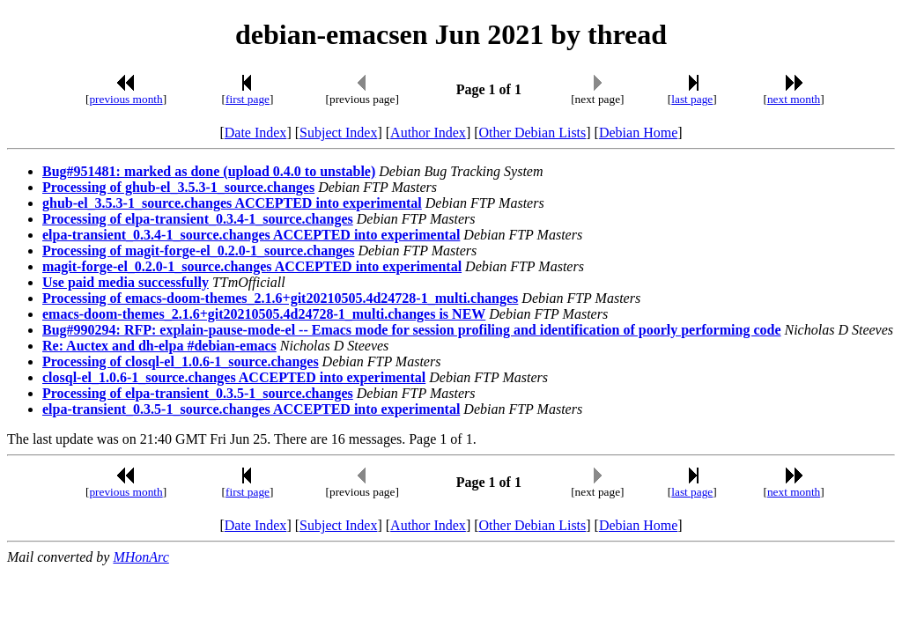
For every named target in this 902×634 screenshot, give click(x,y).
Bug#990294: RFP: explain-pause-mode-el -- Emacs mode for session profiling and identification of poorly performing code (411, 329)
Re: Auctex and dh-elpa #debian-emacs (159, 345)
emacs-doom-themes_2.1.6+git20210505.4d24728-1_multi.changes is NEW (263, 313)
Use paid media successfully (125, 282)
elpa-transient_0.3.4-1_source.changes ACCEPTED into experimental (251, 234)
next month (793, 99)
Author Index (428, 132)
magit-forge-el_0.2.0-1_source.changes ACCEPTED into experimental (252, 266)
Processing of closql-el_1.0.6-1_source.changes (180, 361)
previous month (125, 99)
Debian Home (638, 132)
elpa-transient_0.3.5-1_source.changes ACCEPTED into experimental (251, 409)
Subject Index (338, 132)
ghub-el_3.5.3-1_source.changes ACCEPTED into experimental (232, 202)
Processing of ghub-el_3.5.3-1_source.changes (178, 187)
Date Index (256, 132)
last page (692, 99)
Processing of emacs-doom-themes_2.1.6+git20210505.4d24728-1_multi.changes (280, 298)
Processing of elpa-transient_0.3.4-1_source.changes (197, 218)
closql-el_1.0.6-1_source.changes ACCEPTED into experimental (233, 377)
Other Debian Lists (533, 132)
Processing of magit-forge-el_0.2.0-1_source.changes (198, 250)
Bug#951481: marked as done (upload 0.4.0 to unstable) (208, 171)
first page (248, 99)
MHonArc (140, 556)
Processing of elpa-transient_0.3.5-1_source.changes (197, 393)
